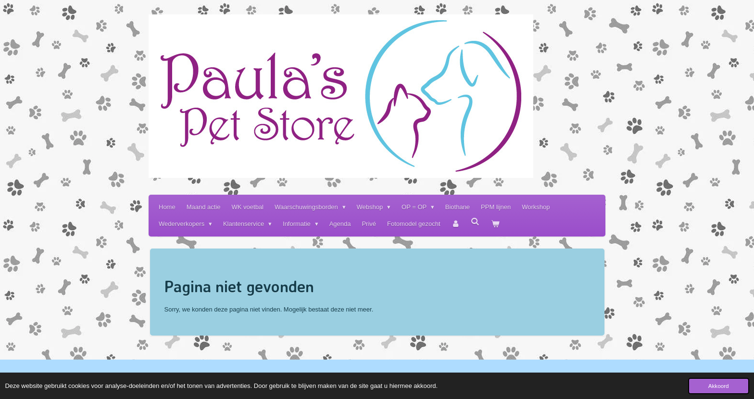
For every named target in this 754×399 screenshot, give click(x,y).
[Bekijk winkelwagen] (495, 223)
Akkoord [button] (718, 386)
